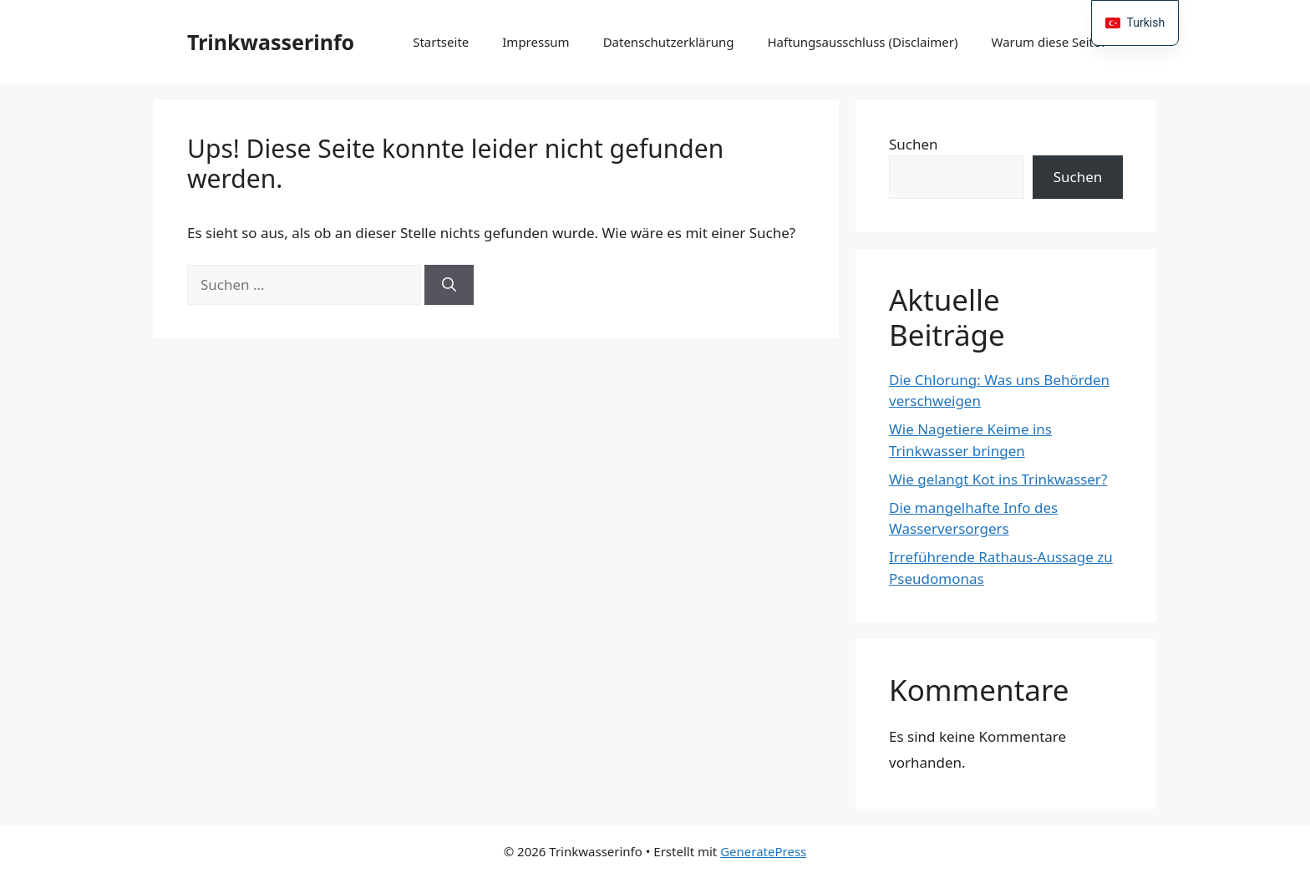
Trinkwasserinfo (270, 42)
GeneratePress (763, 851)
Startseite (441, 41)
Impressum (535, 41)
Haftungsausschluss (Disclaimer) (862, 41)
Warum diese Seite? (1048, 41)
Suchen (913, 144)
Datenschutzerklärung (668, 41)
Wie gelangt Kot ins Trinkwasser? (998, 479)
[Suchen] (449, 285)
